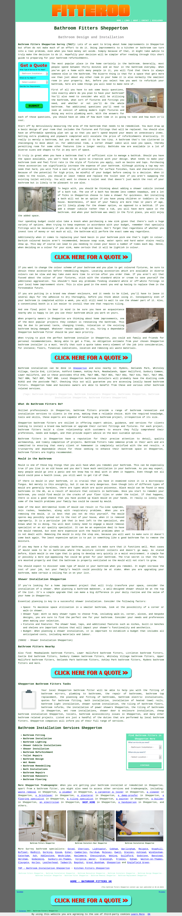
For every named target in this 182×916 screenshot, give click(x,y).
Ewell (118, 852)
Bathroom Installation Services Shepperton (60, 728)
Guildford (127, 855)
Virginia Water (85, 859)
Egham (133, 859)
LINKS (127, 21)
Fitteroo (22, 911)
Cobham (114, 849)
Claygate (23, 862)
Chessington (97, 855)
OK (149, 914)
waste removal (27, 792)
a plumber (65, 792)
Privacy (162, 892)
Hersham (23, 859)
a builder (157, 799)
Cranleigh (106, 859)
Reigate (143, 849)
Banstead (157, 855)
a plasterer (85, 795)
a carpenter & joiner (109, 792)
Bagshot (79, 862)
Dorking (47, 852)
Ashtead (141, 852)
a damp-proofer (128, 795)
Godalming (38, 859)
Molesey (107, 852)
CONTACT (145, 21)
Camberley (81, 852)
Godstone (142, 855)
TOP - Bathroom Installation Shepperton (44, 868)
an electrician (49, 802)
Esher (68, 852)
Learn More (138, 914)
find (28, 653)
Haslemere (80, 855)
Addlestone (47, 855)
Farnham (94, 852)
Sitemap (20, 892)
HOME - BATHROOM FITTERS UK (91, 881)
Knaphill (157, 849)
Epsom (58, 852)
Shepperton (80, 368)
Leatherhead (50, 862)
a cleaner (153, 792)
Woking (113, 855)
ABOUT (135, 21)
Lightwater (99, 849)
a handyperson (127, 802)
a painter (122, 799)
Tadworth (65, 862)
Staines (129, 852)
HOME (119, 21)
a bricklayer (44, 795)
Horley (36, 862)
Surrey (30, 849)
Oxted (71, 849)
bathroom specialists (50, 849)
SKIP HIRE (88, 802)
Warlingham (128, 849)
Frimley (121, 859)
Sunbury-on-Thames (59, 859)
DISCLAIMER (157, 21)
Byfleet (23, 852)
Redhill (35, 852)
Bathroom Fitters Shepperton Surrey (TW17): (47, 44)
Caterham (23, 855)
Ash (35, 855)
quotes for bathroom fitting (61, 700)
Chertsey (83, 849)
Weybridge (64, 855)
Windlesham (156, 852)
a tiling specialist (80, 799)
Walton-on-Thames (152, 859)
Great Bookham (95, 862)
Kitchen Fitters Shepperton (92, 868)
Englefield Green (138, 862)
